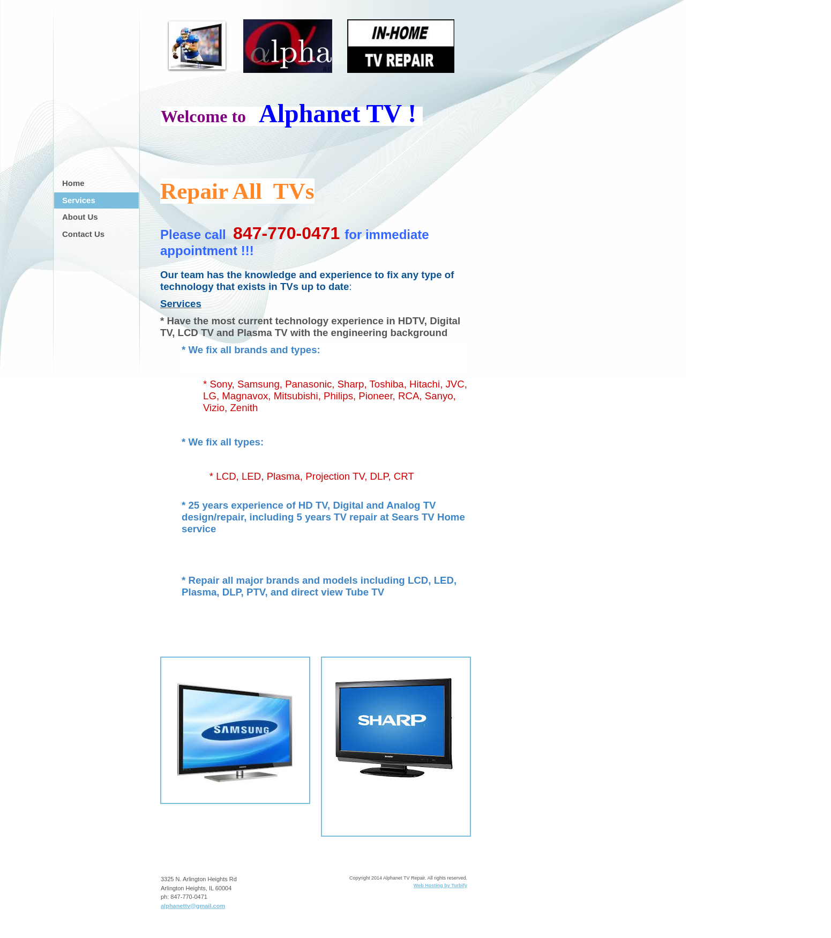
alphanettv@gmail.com (193, 906)
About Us (80, 216)
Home (73, 183)
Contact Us (83, 234)
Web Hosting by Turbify (440, 885)
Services (78, 200)
